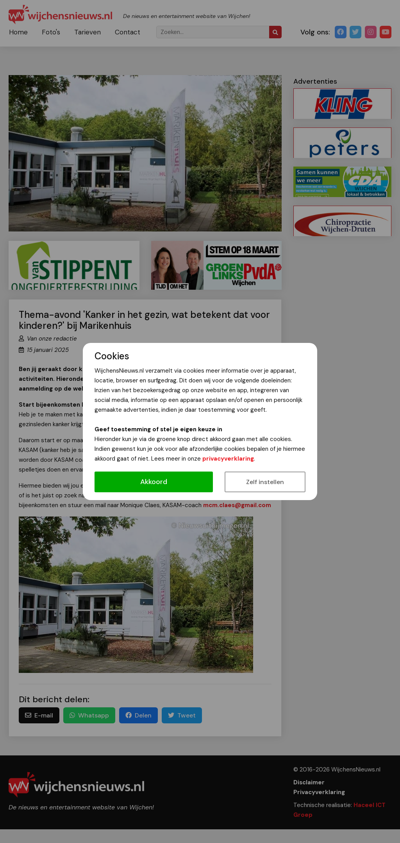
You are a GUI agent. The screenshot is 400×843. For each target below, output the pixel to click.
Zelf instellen (265, 482)
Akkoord (153, 481)
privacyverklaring (228, 459)
